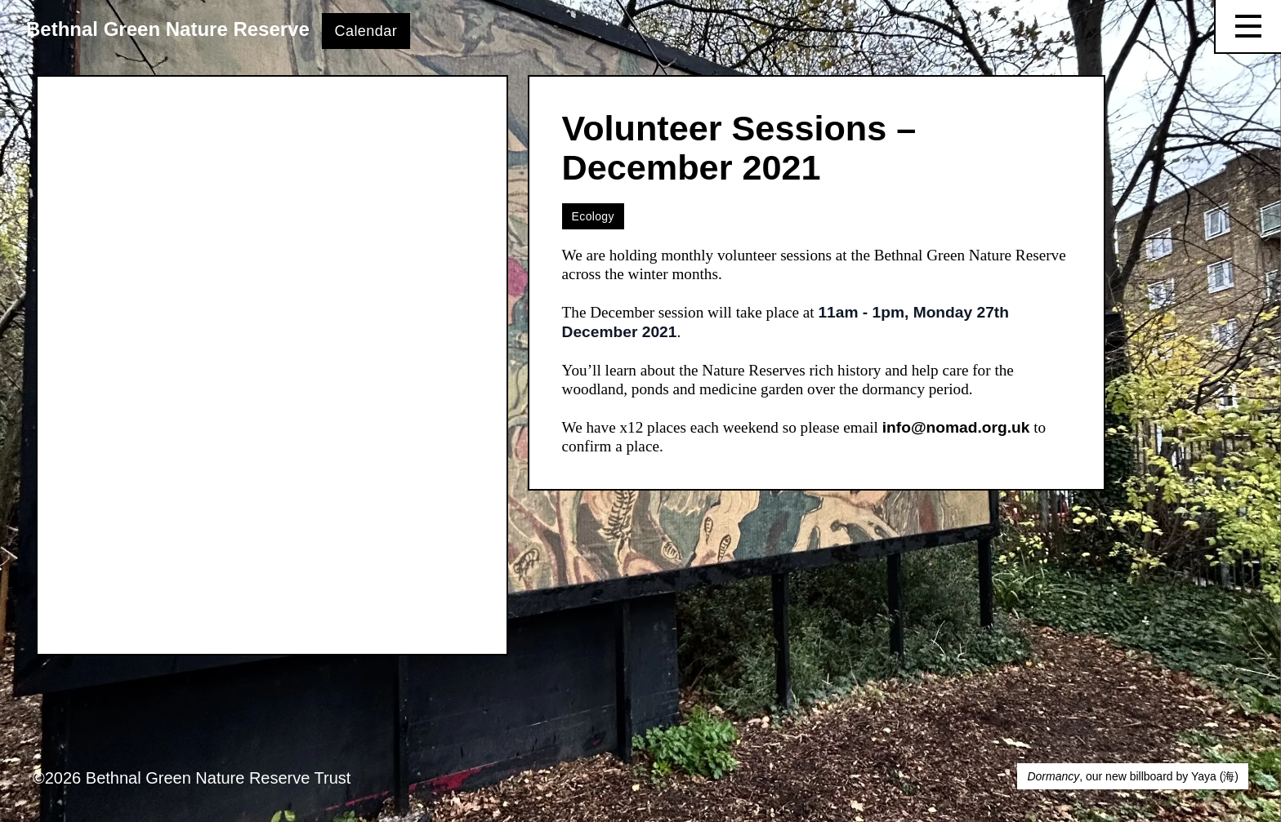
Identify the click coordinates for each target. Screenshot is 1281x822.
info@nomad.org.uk (956, 427)
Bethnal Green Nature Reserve (168, 29)
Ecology (593, 216)
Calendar (366, 31)
